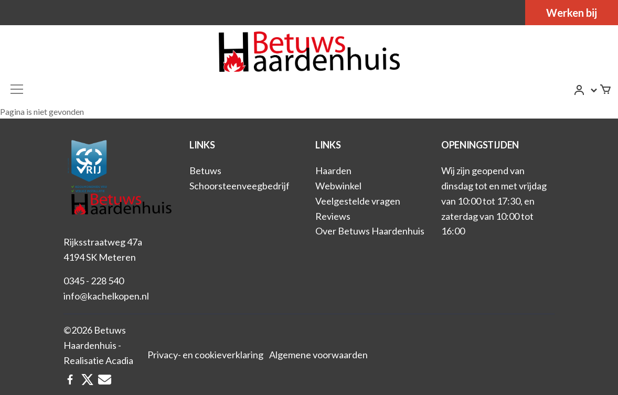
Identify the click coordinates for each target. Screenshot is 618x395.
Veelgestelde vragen (357, 201)
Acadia (119, 360)
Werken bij (571, 12)
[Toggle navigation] (16, 89)
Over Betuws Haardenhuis (369, 231)
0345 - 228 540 (93, 280)
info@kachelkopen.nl (106, 296)
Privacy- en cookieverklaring (205, 354)
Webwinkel (338, 185)
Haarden (333, 170)
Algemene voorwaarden (318, 354)
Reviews (332, 216)
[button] (586, 90)
